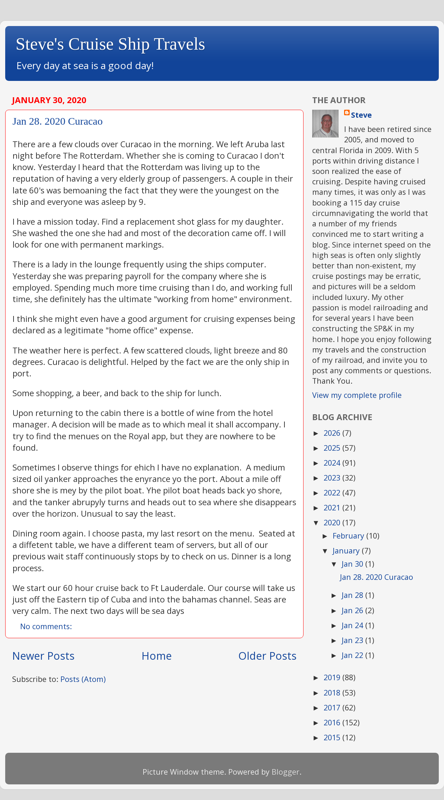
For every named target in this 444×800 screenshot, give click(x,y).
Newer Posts (43, 656)
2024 (333, 463)
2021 (333, 507)
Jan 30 (353, 564)
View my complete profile (357, 395)
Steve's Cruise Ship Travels (110, 43)
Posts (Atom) (83, 679)
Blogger (285, 772)
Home (157, 656)
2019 (333, 677)
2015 (333, 737)
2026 (333, 433)
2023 (333, 478)
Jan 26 (353, 610)
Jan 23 (353, 640)
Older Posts (267, 656)
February (349, 536)
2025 (333, 448)
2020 (333, 522)
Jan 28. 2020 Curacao (57, 121)
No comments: (47, 626)
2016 (333, 722)
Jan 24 (353, 625)
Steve (361, 115)
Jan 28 (353, 595)
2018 (333, 693)
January (347, 550)
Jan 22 (353, 655)
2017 (333, 707)
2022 (333, 493)
